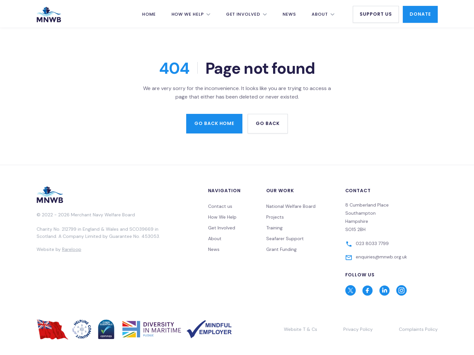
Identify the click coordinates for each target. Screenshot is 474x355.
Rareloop (71, 249)
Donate (420, 14)
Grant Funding (281, 249)
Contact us (220, 206)
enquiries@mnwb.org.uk (381, 257)
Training (274, 228)
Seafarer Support (285, 238)
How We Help (188, 14)
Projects (275, 217)
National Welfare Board (291, 206)
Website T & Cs (300, 329)
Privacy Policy (358, 329)
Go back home (214, 123)
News (289, 14)
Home (149, 14)
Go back (268, 123)
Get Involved (243, 14)
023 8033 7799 (372, 243)
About (320, 14)
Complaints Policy (418, 329)
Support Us (376, 14)
